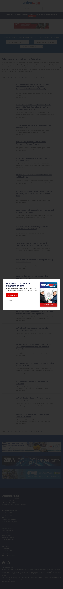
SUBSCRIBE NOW (12, 295)
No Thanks (9, 300)
